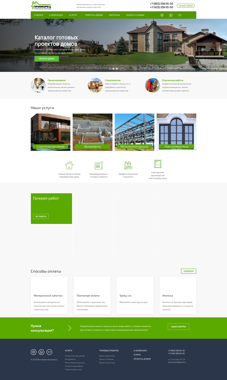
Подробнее (189, 270)
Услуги (73, 15)
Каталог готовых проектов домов (56, 40)
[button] (110, 69)
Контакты (114, 15)
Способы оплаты (46, 270)
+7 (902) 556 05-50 (161, 3)
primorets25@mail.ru (177, 361)
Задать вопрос (178, 326)
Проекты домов (94, 15)
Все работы (41, 215)
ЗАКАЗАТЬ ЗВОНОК (186, 6)
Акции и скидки (135, 15)
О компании (56, 15)
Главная (38, 15)
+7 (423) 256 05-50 (161, 7)
